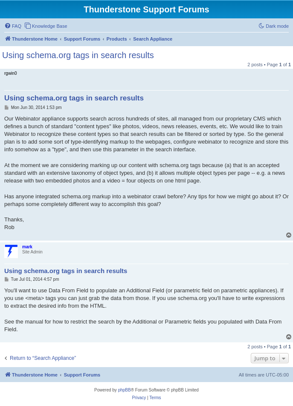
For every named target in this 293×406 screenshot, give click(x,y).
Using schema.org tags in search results (78, 55)
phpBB (124, 390)
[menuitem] (12, 26)
